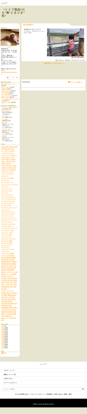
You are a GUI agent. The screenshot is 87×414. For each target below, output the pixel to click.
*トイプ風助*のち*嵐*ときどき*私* (13, 12)
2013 (3, 348)
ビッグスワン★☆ (7, 95)
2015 (3, 344)
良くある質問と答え (22, 394)
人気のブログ (8, 378)
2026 (3, 326)
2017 (3, 341)
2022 (3, 333)
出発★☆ (4, 136)
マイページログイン (10, 383)
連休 (56, 60)
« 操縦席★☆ (47, 63)
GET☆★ (4, 122)
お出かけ (61, 60)
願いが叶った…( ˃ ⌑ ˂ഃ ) (9, 84)
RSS (4, 353)
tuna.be (43, 364)
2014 (3, 346)
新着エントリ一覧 (10, 374)
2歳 (66, 60)
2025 (3, 328)
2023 (3, 331)
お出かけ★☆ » (58, 63)
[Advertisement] (57, 15)
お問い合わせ (58, 394)
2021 (3, 334)
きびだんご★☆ (6, 90)
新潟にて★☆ (6, 97)
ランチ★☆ (5, 119)
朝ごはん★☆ (6, 111)
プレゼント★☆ (6, 129)
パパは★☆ (5, 94)
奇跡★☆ (4, 89)
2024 (3, 329)
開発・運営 (68, 394)
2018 (3, 339)
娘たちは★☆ (6, 92)
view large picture (77, 57)
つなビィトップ (9, 370)
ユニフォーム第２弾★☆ (9, 107)
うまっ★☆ (5, 116)
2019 (3, 338)
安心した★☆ (6, 87)
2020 (3, 336)
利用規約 (50, 394)
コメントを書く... (75, 82)
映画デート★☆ (6, 102)
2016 (3, 343)
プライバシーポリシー (37, 394)
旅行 (69, 60)
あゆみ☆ (10, 46)
